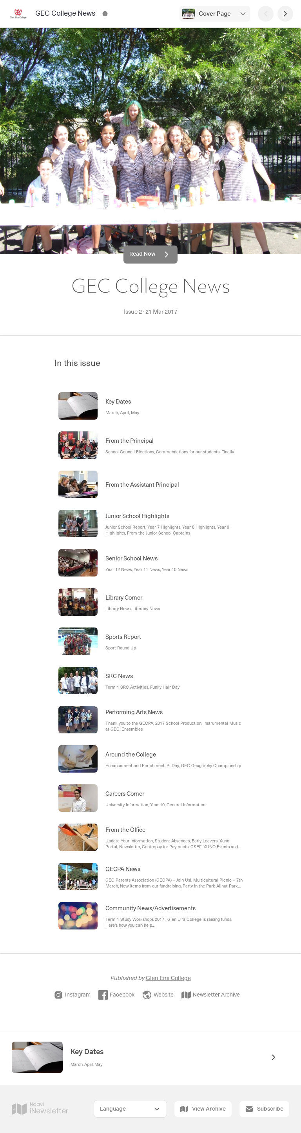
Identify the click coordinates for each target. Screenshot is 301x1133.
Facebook (116, 995)
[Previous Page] (266, 14)
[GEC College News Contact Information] (105, 14)
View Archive (203, 1109)
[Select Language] (130, 1108)
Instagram (72, 995)
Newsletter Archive (210, 995)
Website (158, 995)
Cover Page (215, 14)
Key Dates (87, 1052)
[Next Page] (285, 14)
